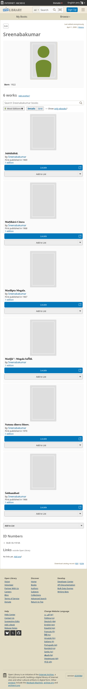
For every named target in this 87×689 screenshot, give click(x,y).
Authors (34, 588)
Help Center (10, 614)
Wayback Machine (34, 682)
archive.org (49, 682)
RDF (76, 563)
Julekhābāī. (11, 153)
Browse (57, 16)
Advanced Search (38, 598)
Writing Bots (63, 591)
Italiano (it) (49, 641)
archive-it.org (14, 685)
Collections (36, 595)
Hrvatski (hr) (49, 638)
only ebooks (60, 108)
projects (11, 682)
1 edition (9, 162)
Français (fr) (49, 631)
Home (33, 581)
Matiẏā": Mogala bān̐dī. (19, 358)
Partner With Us (12, 588)
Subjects (34, 591)
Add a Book (10, 624)
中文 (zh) (48, 661)
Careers (8, 591)
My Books (21, 16)
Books (34, 585)
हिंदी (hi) (47, 634)
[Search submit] (54, 10)
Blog (7, 595)
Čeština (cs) (49, 618)
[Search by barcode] (60, 10)
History (81, 27)
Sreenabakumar (17, 156)
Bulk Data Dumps (65, 588)
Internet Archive (46, 674)
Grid (40, 108)
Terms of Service (12, 598)
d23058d (78, 675)
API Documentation (66, 585)
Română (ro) (49, 648)
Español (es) (49, 628)
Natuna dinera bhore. (17, 424)
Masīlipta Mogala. (15, 290)
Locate (43, 167)
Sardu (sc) (48, 651)
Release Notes (11, 628)
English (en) (49, 624)
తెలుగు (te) (48, 655)
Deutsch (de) (50, 621)
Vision (7, 581)
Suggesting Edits (12, 621)
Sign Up (72, 9)
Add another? (24, 96)
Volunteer (9, 585)
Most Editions (13, 108)
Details (31, 108)
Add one (17, 556)
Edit (6, 26)
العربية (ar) (48, 614)
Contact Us (9, 618)
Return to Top (37, 601)
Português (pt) (50, 645)
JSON (82, 563)
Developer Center (65, 581)
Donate (58, 3)
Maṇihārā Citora (14, 221)
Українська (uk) (51, 658)
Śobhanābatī (12, 493)
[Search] (45, 9)
